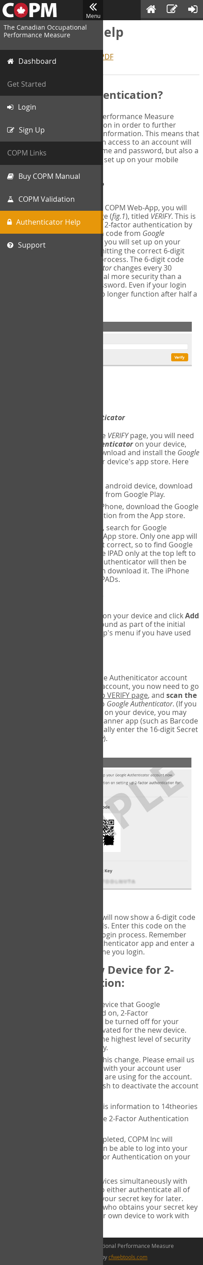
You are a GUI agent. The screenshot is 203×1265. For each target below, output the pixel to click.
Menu (93, 10)
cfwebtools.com (127, 1257)
